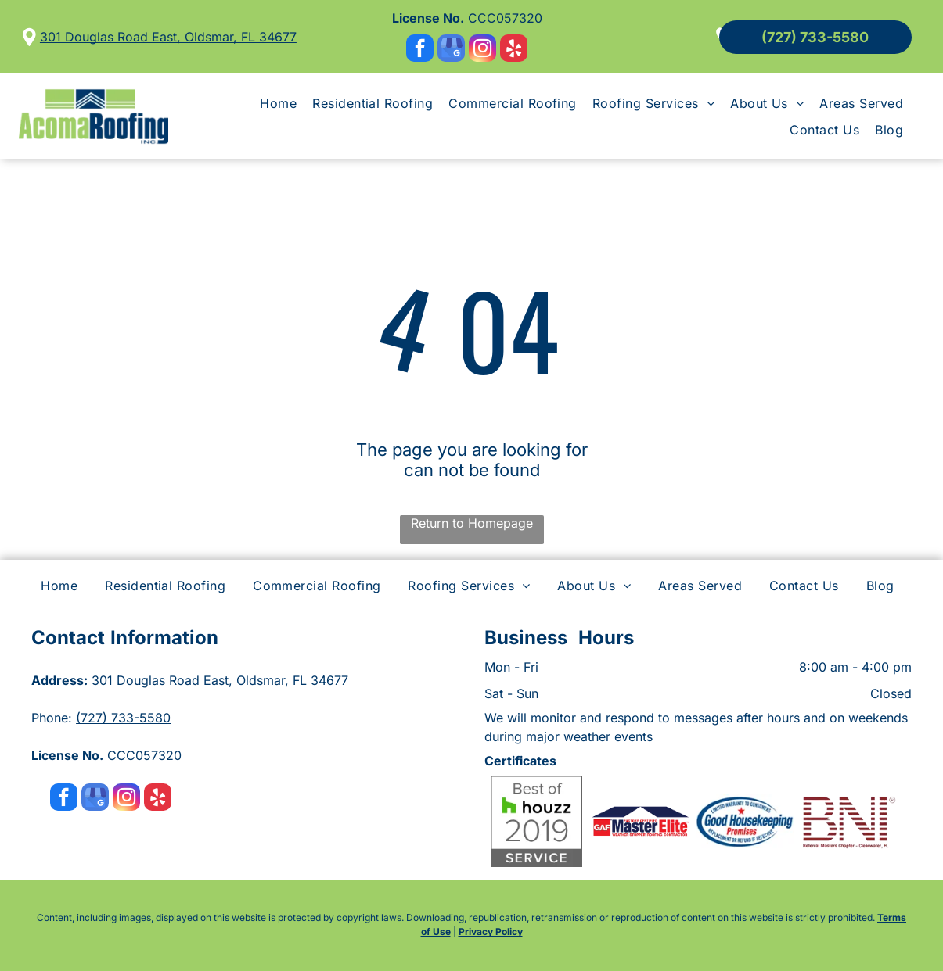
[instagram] (482, 50)
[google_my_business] (451, 50)
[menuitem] (278, 103)
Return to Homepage (472, 523)
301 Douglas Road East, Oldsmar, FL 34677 (168, 37)
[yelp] (513, 50)
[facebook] (420, 50)
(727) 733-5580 (123, 718)
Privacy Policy (491, 931)
